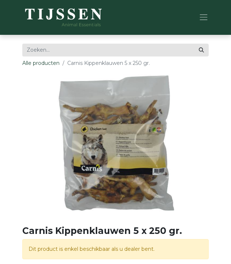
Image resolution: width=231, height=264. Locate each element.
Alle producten (41, 63)
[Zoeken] (201, 50)
